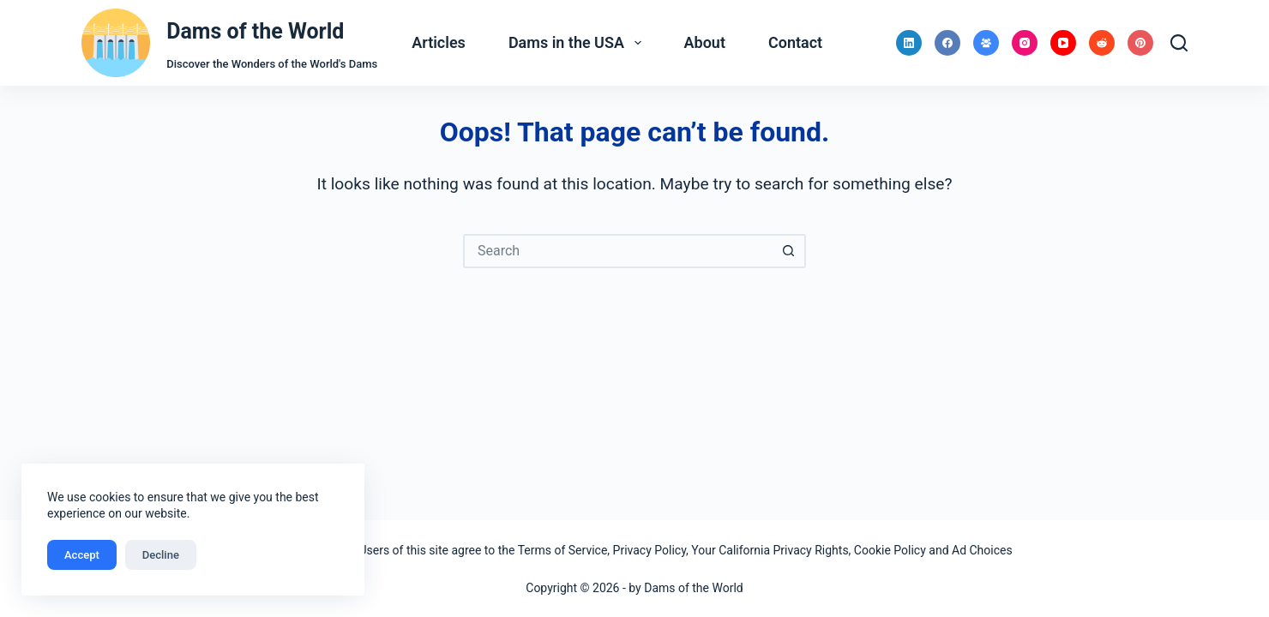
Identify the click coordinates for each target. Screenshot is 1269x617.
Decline (160, 554)
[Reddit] (1102, 43)
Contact (795, 42)
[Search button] (789, 251)
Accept (81, 554)
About (704, 42)
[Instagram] (1024, 43)
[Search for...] (617, 251)
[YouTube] (1063, 43)
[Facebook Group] (986, 43)
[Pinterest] (1140, 43)
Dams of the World (255, 31)
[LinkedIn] (909, 43)
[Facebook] (947, 43)
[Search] (1179, 42)
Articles (439, 42)
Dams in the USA (578, 43)
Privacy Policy (649, 550)
